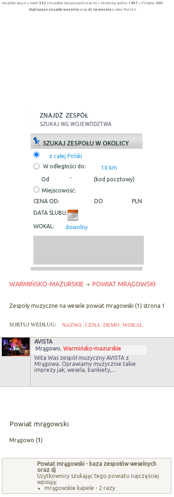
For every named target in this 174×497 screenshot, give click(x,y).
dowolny (76, 227)
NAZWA (72, 325)
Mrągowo (47, 348)
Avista (43, 341)
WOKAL (132, 325)
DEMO (111, 325)
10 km (109, 168)
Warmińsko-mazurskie (92, 348)
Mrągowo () (26, 440)
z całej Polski (65, 156)
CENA (92, 325)
